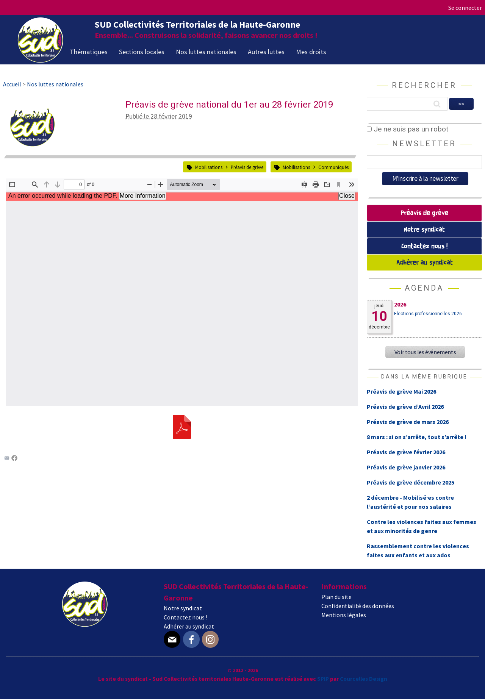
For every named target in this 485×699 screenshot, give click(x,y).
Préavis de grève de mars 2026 (408, 421)
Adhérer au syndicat (424, 262)
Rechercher (424, 85)
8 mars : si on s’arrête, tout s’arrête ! (416, 437)
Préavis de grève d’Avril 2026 (405, 406)
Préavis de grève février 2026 (406, 452)
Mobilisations (208, 167)
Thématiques (89, 51)
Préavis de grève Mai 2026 (401, 391)
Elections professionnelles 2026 (428, 313)
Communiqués (333, 167)
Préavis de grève (247, 167)
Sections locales (141, 51)
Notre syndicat (424, 229)
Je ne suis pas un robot (407, 129)
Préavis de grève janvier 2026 (406, 467)
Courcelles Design (363, 678)
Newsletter (424, 143)
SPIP (323, 678)
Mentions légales (343, 615)
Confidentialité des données (357, 606)
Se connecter (465, 7)
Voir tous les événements (425, 352)
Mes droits (311, 51)
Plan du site (336, 596)
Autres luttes (266, 51)
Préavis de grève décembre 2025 (410, 482)
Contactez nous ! (424, 246)
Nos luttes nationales (206, 51)
